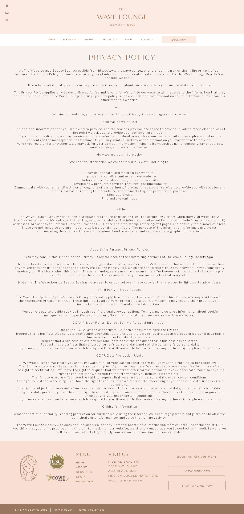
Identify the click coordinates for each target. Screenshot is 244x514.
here (153, 475)
